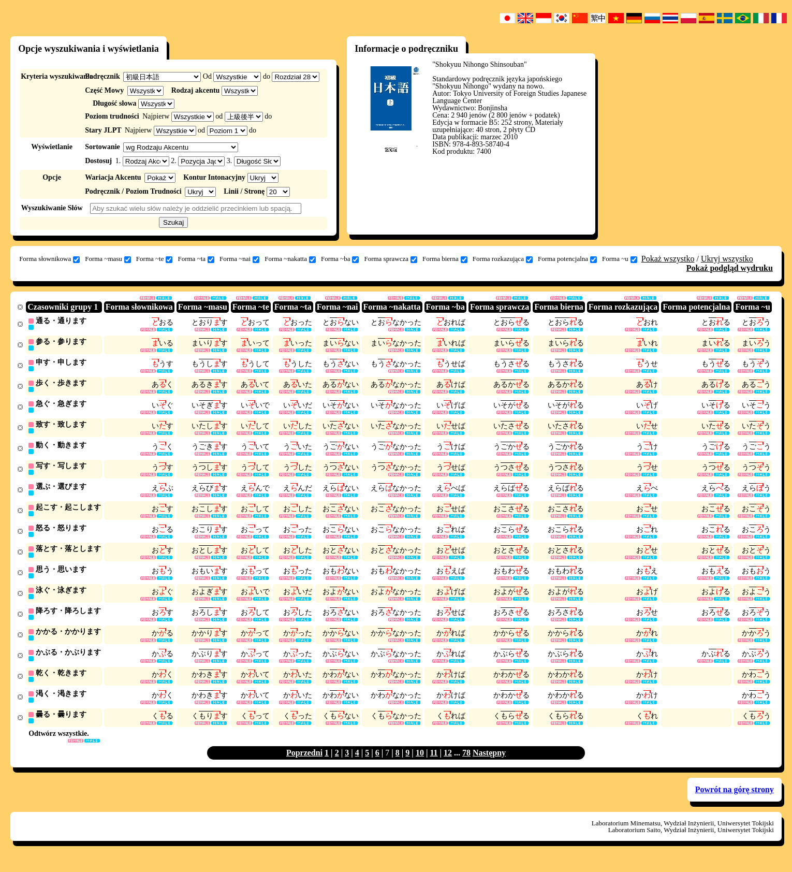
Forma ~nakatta (290, 259)
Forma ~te (154, 259)
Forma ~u (619, 259)
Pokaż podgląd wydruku (729, 268)
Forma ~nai (239, 259)
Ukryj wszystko (727, 258)
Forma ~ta (196, 259)
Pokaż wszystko (668, 258)
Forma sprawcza (390, 259)
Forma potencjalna (567, 259)
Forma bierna (444, 259)
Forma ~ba (340, 259)
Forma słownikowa (49, 259)
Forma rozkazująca (503, 259)
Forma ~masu (108, 259)
